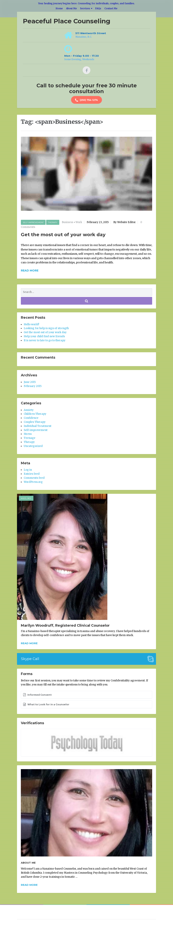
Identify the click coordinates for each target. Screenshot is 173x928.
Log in (28, 469)
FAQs (98, 8)
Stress (28, 434)
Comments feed (34, 478)
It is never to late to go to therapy (44, 340)
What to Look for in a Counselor (46, 704)
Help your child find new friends (44, 336)
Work (78, 222)
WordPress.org (33, 482)
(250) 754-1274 (86, 100)
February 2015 (33, 386)
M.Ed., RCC (26, 498)
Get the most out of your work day (63, 234)
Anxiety (29, 410)
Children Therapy (35, 414)
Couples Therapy (35, 422)
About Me (71, 8)
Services (85, 8)
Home (59, 8)
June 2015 (30, 382)
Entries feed (32, 473)
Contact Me (110, 8)
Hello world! (31, 324)
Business (67, 222)
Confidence (31, 418)
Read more (29, 643)
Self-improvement (33, 222)
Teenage (29, 438)
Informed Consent (37, 694)
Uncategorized (33, 446)
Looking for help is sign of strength (46, 328)
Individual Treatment (37, 426)
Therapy (52, 222)
